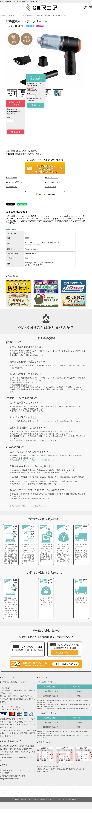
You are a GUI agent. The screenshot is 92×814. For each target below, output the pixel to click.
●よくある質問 (50, 187)
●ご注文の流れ (11, 178)
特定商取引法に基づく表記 (54, 797)
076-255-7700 (27, 652)
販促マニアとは (6, 797)
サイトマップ (85, 797)
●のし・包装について (53, 182)
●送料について (11, 187)
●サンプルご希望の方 (14, 182)
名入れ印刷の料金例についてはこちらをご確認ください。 (33, 465)
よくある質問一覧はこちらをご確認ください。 (28, 511)
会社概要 (19, 797)
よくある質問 (71, 797)
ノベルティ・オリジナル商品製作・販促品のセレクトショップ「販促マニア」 (42, 804)
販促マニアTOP (6, 15)
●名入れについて (51, 178)
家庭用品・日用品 (33, 15)
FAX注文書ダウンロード (64, 658)
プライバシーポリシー (33, 797)
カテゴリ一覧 (19, 15)
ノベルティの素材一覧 (32, 244)
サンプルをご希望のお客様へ (55, 426)
